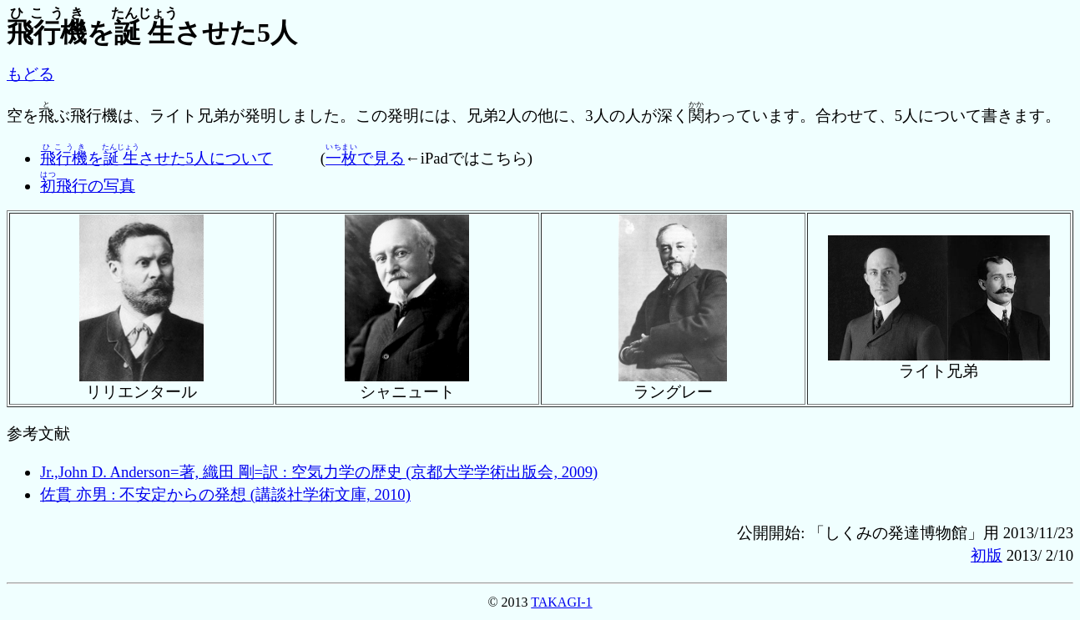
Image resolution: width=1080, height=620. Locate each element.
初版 (986, 555)
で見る (365, 158)
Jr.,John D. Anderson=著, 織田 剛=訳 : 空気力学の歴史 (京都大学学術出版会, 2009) (319, 472)
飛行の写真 (87, 185)
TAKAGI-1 (561, 602)
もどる (30, 74)
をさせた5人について (156, 158)
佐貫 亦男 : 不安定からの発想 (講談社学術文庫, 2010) (225, 494)
